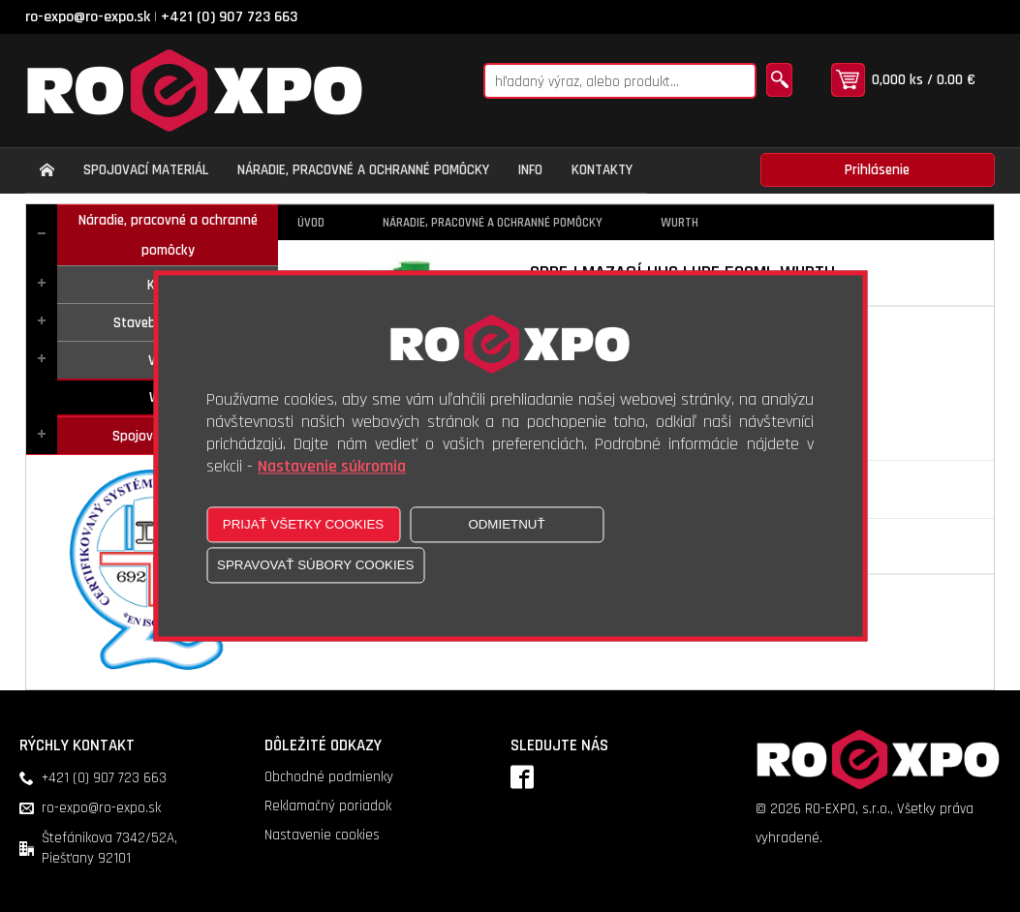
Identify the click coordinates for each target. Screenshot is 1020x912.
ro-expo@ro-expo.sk (87, 17)
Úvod (311, 222)
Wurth (679, 222)
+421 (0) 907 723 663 (229, 17)
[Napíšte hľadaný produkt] (620, 81)
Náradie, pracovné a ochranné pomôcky (168, 235)
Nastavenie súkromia (332, 467)
